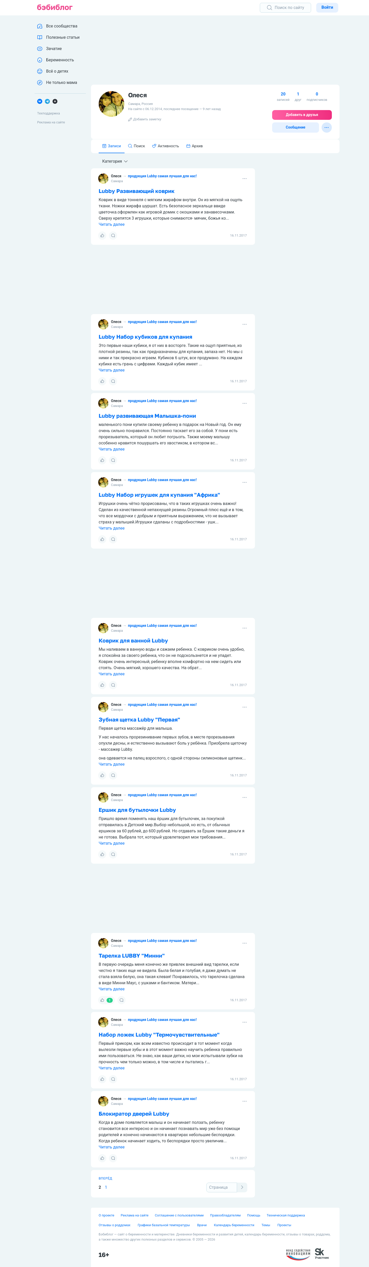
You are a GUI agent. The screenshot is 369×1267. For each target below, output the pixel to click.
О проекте (106, 1215)
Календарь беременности (234, 1225)
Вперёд (105, 1178)
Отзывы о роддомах (115, 1225)
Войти (327, 7)
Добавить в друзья (302, 115)
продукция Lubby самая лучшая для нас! (162, 176)
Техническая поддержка (286, 1215)
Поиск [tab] (136, 146)
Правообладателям (225, 1215)
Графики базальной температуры (164, 1225)
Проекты (284, 1225)
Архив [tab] (194, 146)
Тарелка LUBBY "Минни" (132, 955)
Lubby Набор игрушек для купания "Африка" (159, 494)
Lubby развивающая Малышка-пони (147, 415)
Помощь (253, 1215)
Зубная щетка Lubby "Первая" (139, 719)
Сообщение (295, 127)
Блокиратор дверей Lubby (134, 1113)
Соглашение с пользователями (179, 1215)
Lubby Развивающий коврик (137, 191)
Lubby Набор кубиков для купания (145, 336)
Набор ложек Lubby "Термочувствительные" (159, 1034)
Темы (266, 1225)
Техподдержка (48, 113)
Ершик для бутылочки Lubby (137, 809)
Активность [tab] (165, 146)
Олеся (116, 176)
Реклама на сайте (51, 122)
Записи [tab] (111, 146)
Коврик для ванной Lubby (133, 640)
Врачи (202, 1225)
